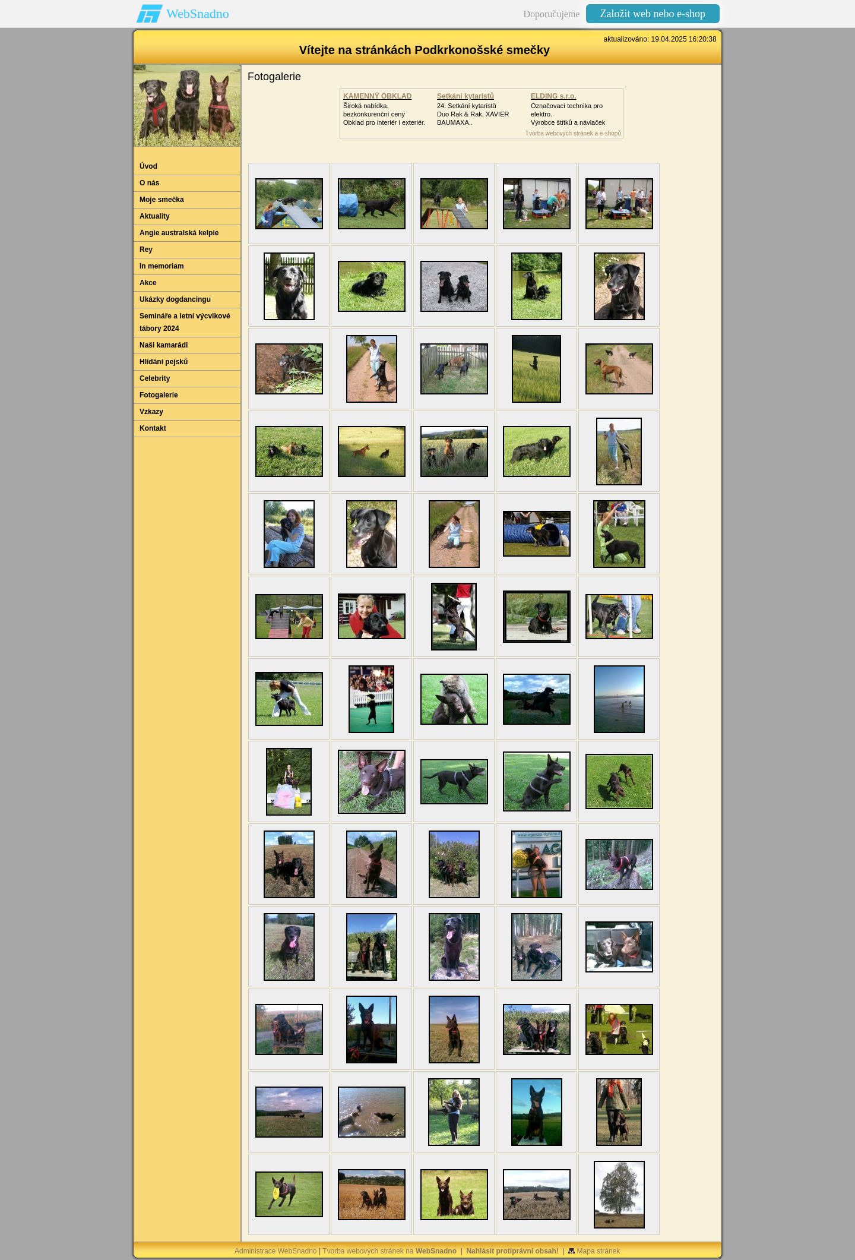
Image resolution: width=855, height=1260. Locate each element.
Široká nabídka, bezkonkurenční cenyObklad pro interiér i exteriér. (384, 114)
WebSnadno (197, 13)
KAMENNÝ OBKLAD (377, 96)
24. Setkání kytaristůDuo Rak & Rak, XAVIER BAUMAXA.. (473, 114)
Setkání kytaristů (465, 96)
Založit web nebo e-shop (652, 14)
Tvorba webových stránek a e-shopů (573, 133)
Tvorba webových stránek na (389, 1251)
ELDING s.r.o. (554, 96)
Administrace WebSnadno (276, 1251)
